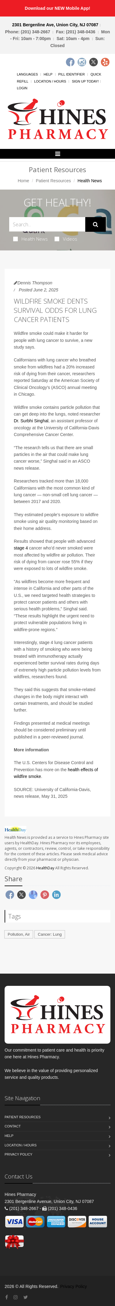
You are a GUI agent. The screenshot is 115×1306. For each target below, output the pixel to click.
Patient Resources (53, 180)
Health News (30, 239)
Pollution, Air (19, 934)
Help (48, 74)
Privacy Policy (19, 1154)
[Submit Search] (95, 224)
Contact (13, 1126)
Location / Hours (50, 81)
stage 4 (21, 548)
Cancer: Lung (50, 934)
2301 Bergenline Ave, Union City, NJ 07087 (55, 24)
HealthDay (45, 868)
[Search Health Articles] (47, 224)
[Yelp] (105, 62)
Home (23, 180)
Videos (66, 239)
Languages (27, 74)
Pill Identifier (71, 74)
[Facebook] (70, 62)
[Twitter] (93, 62)
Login (22, 88)
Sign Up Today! (85, 81)
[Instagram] (82, 62)
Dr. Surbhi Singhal (31, 420)
